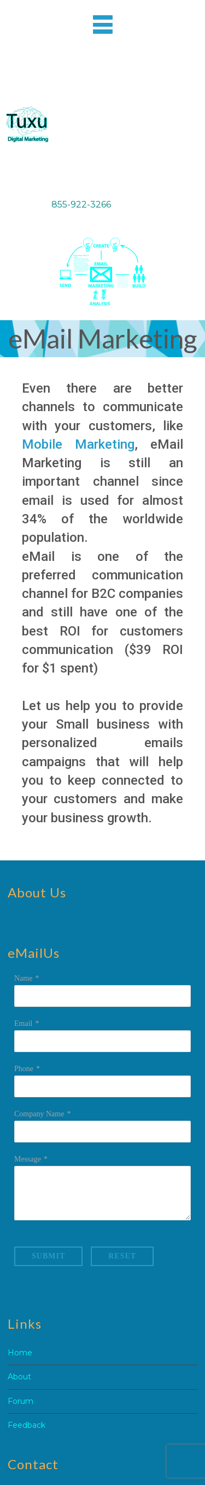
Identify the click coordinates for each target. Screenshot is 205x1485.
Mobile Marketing (78, 444)
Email (23, 1023)
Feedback (26, 1425)
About (19, 1377)
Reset (122, 1256)
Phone (23, 1069)
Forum (20, 1401)
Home (20, 1353)
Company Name (39, 1114)
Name (23, 978)
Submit (48, 1256)
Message (27, 1159)
